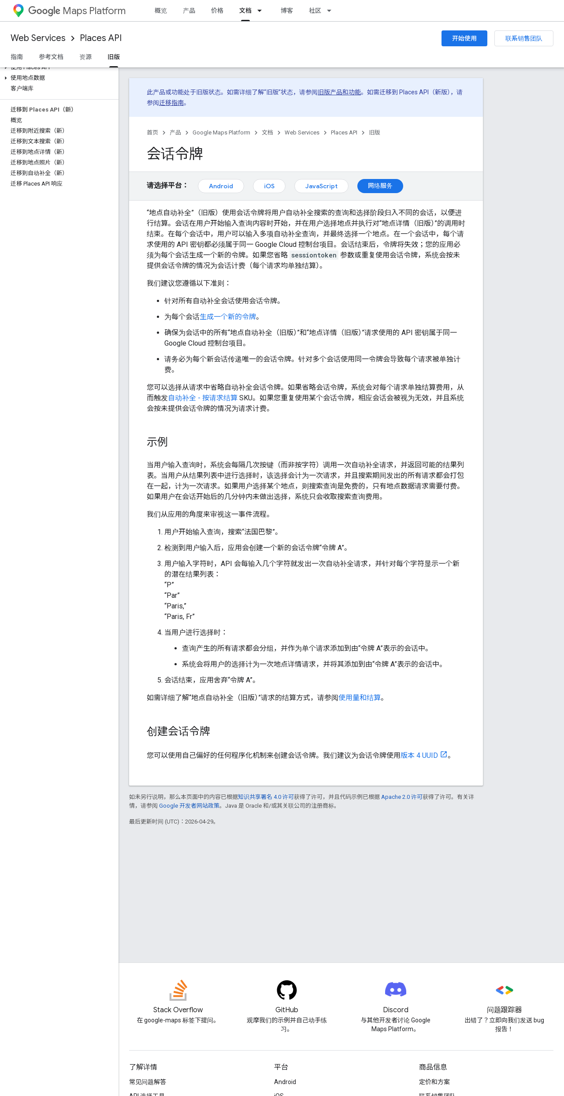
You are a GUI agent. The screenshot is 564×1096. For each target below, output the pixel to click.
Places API (101, 38)
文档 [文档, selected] (245, 11)
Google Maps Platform (221, 132)
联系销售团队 (523, 38)
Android (221, 186)
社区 (315, 11)
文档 (267, 132)
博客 (287, 11)
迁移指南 (171, 102)
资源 (85, 57)
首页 (152, 132)
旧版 (374, 132)
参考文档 (51, 57)
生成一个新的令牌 (228, 317)
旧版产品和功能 (339, 92)
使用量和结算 (359, 697)
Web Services (38, 38)
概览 (161, 11)
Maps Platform (77, 11)
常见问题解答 (147, 1081)
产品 (189, 11)
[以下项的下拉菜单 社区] (331, 10)
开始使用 (464, 38)
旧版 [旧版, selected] (114, 57)
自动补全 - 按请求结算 (202, 398)
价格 (217, 11)
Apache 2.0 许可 (402, 797)
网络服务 (380, 186)
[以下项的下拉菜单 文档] (262, 10)
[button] (57, 67)
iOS (269, 186)
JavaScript (321, 186)
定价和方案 (434, 1081)
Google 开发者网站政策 (189, 805)
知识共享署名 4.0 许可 (266, 797)
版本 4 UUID (419, 755)
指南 (17, 57)
